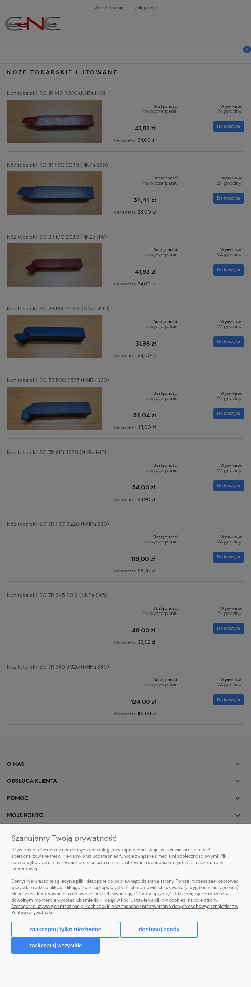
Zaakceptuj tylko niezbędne (65, 929)
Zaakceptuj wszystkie (55, 945)
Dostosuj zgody (159, 929)
